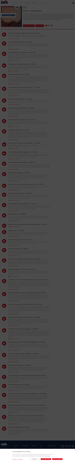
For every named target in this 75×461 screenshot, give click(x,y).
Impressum (20, 459)
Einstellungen (34, 459)
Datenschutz (14, 459)
